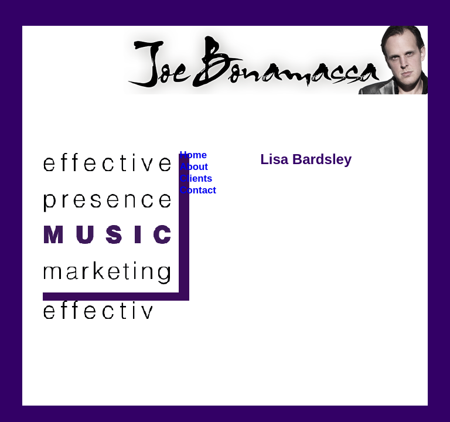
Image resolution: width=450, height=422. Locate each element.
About (193, 166)
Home (193, 155)
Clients (195, 178)
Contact (197, 190)
